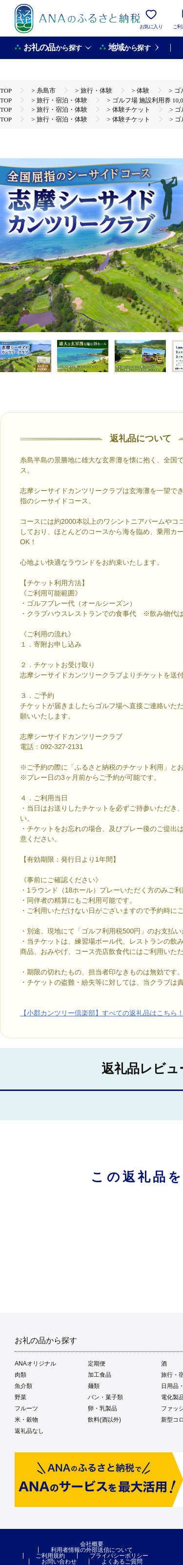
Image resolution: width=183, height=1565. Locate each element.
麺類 (94, 1386)
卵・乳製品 (102, 1408)
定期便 (96, 1363)
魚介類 (23, 1386)
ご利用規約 (50, 1555)
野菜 (20, 1397)
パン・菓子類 (105, 1397)
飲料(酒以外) (104, 1419)
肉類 (20, 1374)
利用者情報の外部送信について (92, 1549)
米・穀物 (26, 1419)
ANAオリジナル (35, 1363)
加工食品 (99, 1374)
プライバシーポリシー (119, 1555)
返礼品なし (29, 1430)
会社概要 (91, 1544)
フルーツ (26, 1408)
